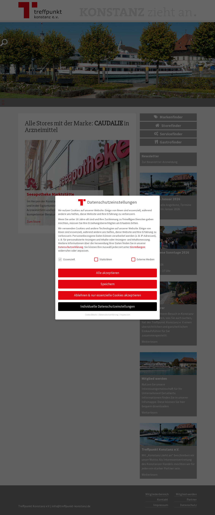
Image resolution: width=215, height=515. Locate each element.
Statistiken (103, 259)
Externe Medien (142, 259)
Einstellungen (137, 247)
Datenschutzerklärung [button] (109, 314)
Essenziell (66, 259)
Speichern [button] (107, 284)
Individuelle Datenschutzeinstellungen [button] (107, 306)
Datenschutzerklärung (70, 247)
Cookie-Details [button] (91, 314)
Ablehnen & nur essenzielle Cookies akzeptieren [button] (107, 295)
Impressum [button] (125, 314)
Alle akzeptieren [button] (107, 273)
